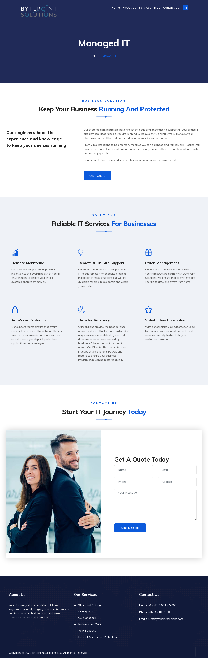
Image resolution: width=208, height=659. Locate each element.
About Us (129, 7)
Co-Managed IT (88, 618)
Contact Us (171, 7)
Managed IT (85, 612)
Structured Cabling (89, 606)
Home (115, 7)
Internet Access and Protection (97, 637)
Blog (157, 7)
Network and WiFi (89, 625)
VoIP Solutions (87, 631)
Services (145, 7)
